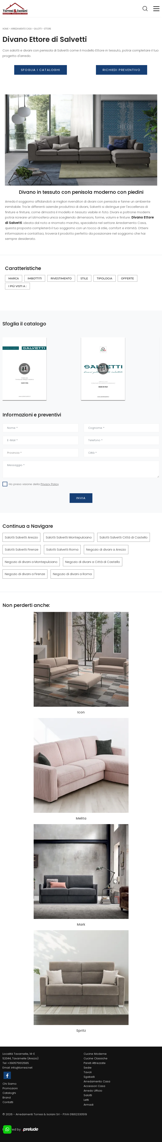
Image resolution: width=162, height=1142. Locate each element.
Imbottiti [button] (35, 278)
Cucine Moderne (95, 1054)
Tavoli (88, 1072)
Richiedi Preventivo (121, 70)
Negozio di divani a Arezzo (106, 549)
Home (5, 28)
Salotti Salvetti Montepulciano (69, 537)
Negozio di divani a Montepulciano (31, 562)
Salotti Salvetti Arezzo (21, 537)
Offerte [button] (127, 278)
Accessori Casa (94, 1086)
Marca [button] (13, 278)
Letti (86, 1100)
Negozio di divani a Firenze (25, 574)
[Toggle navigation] (156, 8)
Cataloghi (9, 1093)
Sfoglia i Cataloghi (40, 70)
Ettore (47, 28)
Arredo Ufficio (93, 1091)
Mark (81, 924)
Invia (81, 498)
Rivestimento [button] (61, 278)
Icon (81, 712)
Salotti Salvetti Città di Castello (123, 537)
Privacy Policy (50, 484)
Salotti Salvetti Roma (62, 549)
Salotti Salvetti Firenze (21, 549)
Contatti (8, 1102)
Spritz (81, 1030)
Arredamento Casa (21, 28)
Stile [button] (84, 278)
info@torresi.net (21, 1068)
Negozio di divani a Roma (72, 574)
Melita (81, 818)
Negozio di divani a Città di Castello (92, 562)
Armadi (88, 1105)
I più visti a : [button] (17, 286)
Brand (7, 1098)
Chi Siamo (10, 1084)
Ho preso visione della (34, 484)
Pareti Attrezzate (95, 1063)
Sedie (88, 1068)
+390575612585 (18, 1063)
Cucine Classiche (95, 1058)
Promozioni (10, 1088)
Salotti (38, 28)
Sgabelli (89, 1077)
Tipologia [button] (104, 278)
